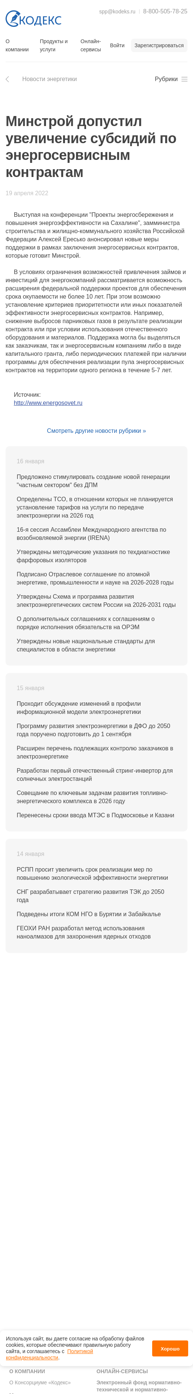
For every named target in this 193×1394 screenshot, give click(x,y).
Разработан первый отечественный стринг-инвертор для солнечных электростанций (95, 774)
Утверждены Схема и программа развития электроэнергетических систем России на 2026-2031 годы (96, 600)
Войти (117, 45)
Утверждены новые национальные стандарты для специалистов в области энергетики (86, 645)
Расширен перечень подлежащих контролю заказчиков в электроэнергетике (95, 752)
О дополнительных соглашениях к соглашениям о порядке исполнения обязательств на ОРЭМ (86, 623)
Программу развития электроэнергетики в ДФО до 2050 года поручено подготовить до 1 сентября (93, 730)
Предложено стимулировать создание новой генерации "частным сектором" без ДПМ (93, 481)
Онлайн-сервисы (91, 45)
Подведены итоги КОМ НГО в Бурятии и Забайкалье (89, 914)
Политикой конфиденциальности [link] (49, 1354)
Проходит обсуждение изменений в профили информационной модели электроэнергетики (79, 708)
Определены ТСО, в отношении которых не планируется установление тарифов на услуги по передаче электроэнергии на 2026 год (95, 507)
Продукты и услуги (54, 45)
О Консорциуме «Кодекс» (40, 1382)
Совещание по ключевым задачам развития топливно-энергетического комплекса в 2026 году (92, 797)
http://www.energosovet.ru (48, 403)
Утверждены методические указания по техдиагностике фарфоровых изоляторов (93, 556)
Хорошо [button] (170, 1349)
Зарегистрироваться (159, 45)
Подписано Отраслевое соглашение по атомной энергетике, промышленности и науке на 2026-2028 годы (95, 578)
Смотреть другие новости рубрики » (96, 431)
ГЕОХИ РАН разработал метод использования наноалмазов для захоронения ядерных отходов (84, 932)
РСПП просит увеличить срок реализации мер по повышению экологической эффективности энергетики (92, 873)
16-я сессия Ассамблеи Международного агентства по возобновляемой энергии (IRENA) (91, 534)
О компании (17, 45)
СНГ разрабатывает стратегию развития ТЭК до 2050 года (90, 896)
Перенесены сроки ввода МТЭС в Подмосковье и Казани (95, 815)
